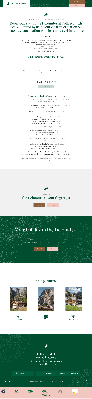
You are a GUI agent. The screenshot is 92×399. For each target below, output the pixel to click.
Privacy (62, 382)
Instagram (53, 205)
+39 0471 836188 (46, 374)
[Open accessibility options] (3, 391)
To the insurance (46, 86)
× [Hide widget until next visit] (4, 389)
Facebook (39, 205)
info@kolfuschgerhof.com (69, 374)
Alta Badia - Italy (46, 365)
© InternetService (82, 381)
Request (76, 1)
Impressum (38, 382)
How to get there (23, 374)
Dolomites (30, 382)
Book (76, 5)
